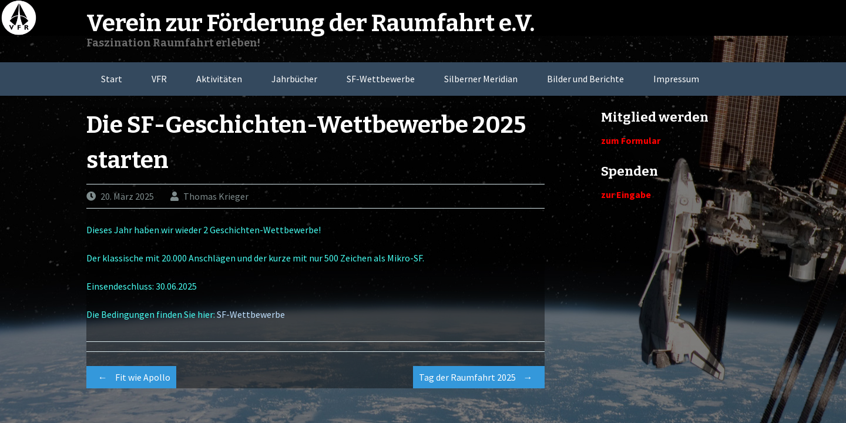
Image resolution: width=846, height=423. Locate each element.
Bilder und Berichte (585, 79)
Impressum (676, 79)
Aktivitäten (219, 79)
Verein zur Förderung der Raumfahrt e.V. (310, 23)
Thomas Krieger (216, 196)
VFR (159, 79)
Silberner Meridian (481, 79)
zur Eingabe (626, 194)
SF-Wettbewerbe (381, 79)
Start (111, 79)
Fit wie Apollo (131, 377)
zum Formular (630, 140)
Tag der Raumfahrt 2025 (479, 377)
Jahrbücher (294, 79)
